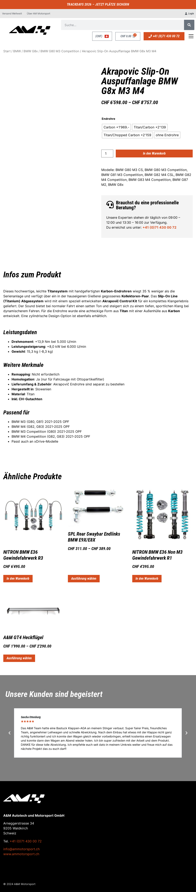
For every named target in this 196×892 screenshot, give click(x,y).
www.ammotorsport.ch (21, 854)
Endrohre (108, 118)
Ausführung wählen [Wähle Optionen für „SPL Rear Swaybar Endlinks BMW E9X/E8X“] (83, 578)
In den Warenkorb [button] (18, 578)
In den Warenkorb (154, 153)
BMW (17, 51)
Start (7, 51)
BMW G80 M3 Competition (59, 51)
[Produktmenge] (107, 153)
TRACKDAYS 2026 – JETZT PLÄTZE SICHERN (98, 4)
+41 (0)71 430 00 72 (159, 227)
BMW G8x (31, 51)
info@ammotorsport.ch (21, 849)
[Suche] (189, 25)
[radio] (116, 127)
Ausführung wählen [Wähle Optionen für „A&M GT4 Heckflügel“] (19, 658)
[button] (9, 733)
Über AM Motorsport (38, 13)
